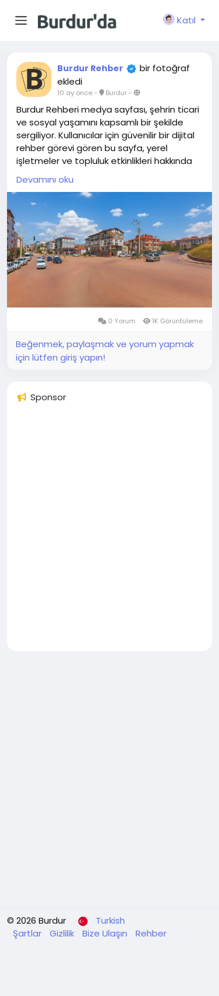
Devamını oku (45, 179)
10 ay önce (74, 92)
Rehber (150, 933)
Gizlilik (63, 933)
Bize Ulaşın (106, 933)
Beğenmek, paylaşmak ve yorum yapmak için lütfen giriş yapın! (105, 351)
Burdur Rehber (90, 68)
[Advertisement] (109, 532)
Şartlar (28, 933)
